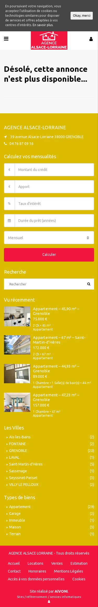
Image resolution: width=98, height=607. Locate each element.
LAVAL (14, 457)
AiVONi (61, 591)
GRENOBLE (18, 451)
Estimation (79, 563)
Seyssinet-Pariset (23, 478)
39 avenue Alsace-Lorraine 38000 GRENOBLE (47, 137)
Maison (15, 527)
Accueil (14, 563)
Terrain (15, 534)
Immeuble (17, 520)
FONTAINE (17, 444)
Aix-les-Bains (20, 437)
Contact (14, 571)
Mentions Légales (68, 571)
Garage (15, 513)
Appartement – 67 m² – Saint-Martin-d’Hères (59, 339)
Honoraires (37, 571)
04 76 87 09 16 (21, 144)
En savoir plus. (43, 25)
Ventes (57, 563)
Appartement (20, 507)
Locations (35, 563)
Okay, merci (81, 15)
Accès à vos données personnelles (36, 579)
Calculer (49, 254)
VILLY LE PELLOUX (23, 484)
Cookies (78, 579)
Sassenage (18, 471)
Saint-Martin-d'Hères (26, 464)
